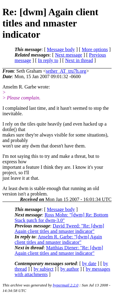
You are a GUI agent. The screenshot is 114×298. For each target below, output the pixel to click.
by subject (44, 269)
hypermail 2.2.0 (65, 285)
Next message (68, 54)
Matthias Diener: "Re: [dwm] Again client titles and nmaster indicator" (59, 250)
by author (69, 269)
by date (89, 263)
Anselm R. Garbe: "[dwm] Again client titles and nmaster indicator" (58, 239)
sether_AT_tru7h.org (66, 71)
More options (95, 49)
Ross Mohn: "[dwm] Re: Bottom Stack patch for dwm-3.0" (61, 217)
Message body (61, 49)
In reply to (48, 60)
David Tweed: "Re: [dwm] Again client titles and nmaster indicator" (59, 228)
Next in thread (79, 60)
